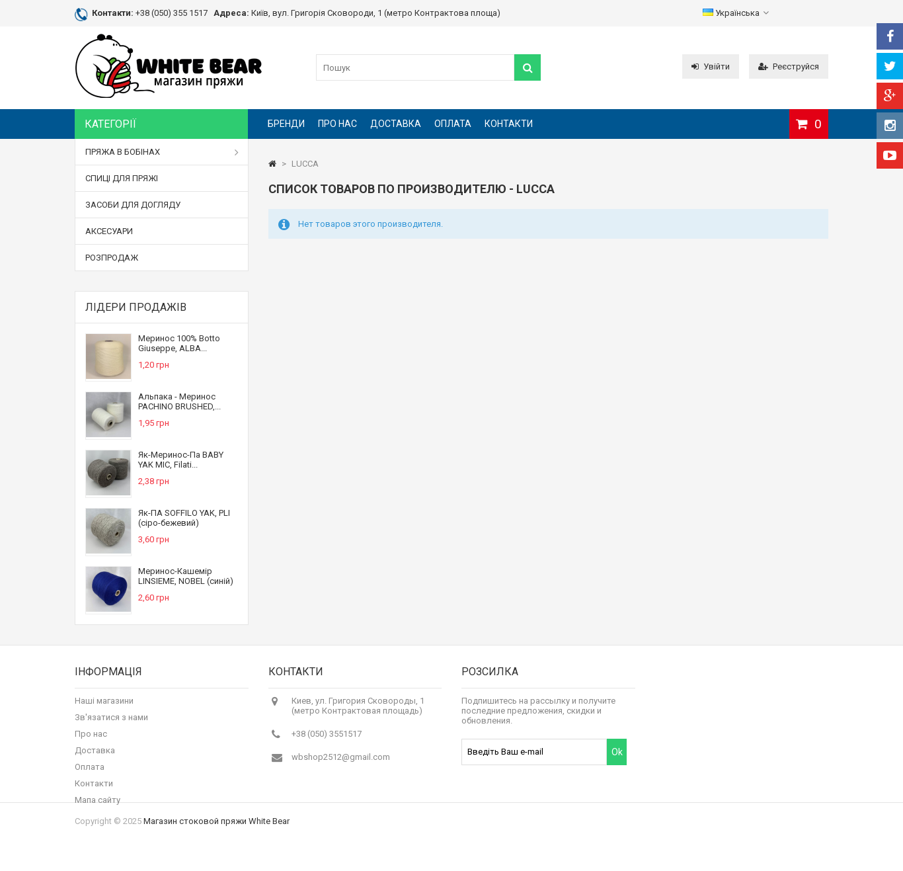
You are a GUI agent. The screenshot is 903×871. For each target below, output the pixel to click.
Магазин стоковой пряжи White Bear (216, 849)
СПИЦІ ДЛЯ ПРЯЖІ (121, 178)
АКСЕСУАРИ (109, 231)
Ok (617, 758)
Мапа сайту (97, 806)
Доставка (395, 123)
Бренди (286, 123)
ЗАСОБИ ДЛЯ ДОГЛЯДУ (132, 205)
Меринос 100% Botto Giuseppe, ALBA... (179, 343)
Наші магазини (104, 707)
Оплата (452, 123)
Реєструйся (788, 66)
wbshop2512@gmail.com (341, 763)
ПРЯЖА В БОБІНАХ (162, 152)
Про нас (337, 123)
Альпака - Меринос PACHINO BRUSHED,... (179, 401)
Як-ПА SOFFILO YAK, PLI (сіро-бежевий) (184, 518)
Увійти (710, 66)
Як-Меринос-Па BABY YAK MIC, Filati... (180, 460)
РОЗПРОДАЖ (111, 258)
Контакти (509, 123)
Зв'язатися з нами (111, 723)
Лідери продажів (135, 307)
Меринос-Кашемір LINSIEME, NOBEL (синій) (185, 576)
